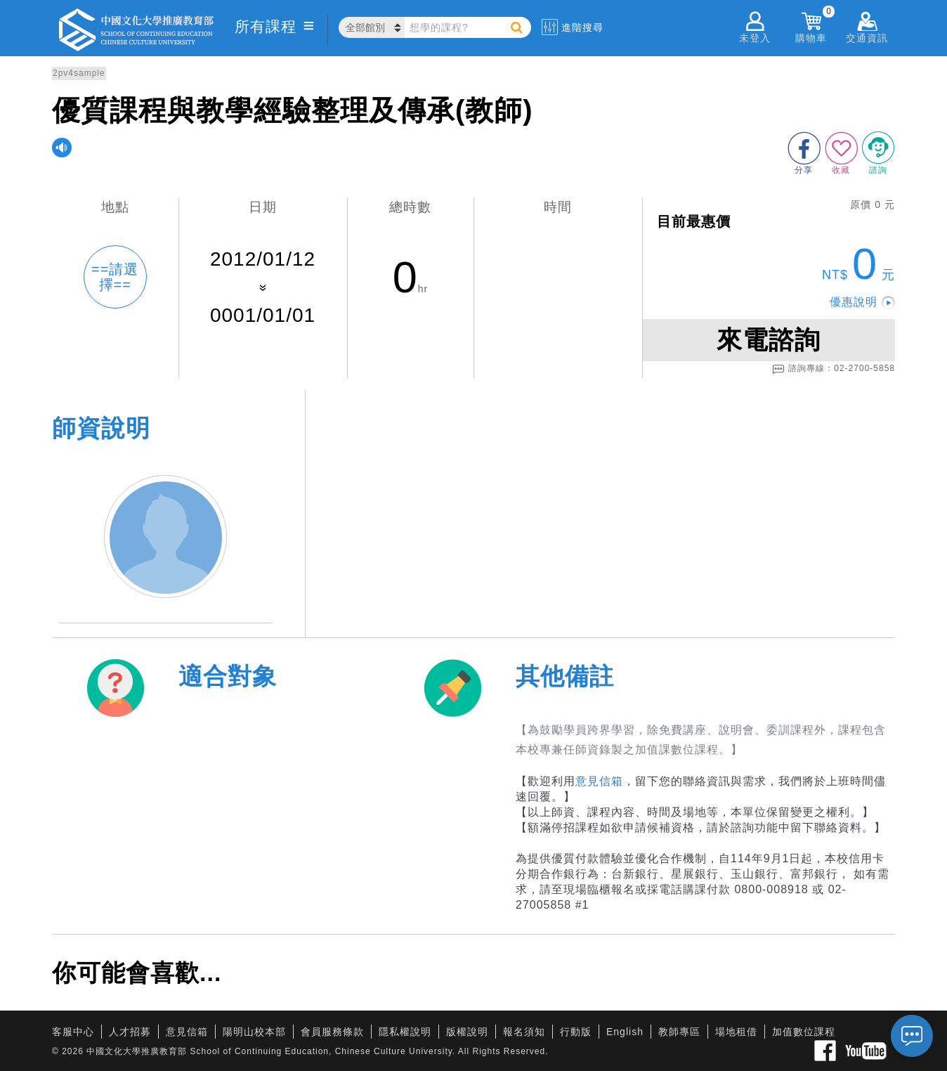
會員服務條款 (332, 1031)
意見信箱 (599, 781)
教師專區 (679, 1031)
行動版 (576, 1031)
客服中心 (73, 1031)
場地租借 (736, 1031)
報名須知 (524, 1031)
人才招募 (130, 1031)
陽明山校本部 (254, 1031)
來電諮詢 (769, 339)
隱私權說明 (405, 1031)
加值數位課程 (803, 1031)
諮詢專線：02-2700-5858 (833, 369)
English (625, 1031)
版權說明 (467, 1031)
